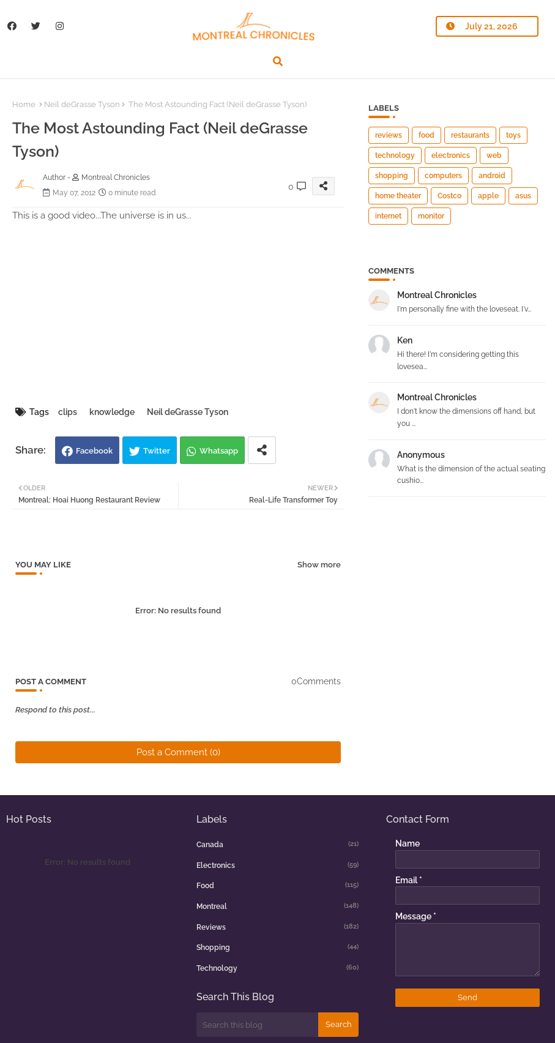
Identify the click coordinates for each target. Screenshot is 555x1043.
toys (513, 135)
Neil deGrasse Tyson (82, 104)
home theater (398, 196)
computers (443, 175)
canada (277, 844)
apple (488, 196)
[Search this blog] (257, 1024)
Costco (449, 196)
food (426, 135)
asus (523, 196)
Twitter (156, 450)
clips (67, 412)
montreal (277, 906)
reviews (388, 135)
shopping (391, 175)
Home (23, 104)
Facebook (94, 450)
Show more (319, 564)
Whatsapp (218, 450)
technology (395, 155)
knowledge (112, 412)
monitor (431, 216)
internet (388, 216)
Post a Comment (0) (178, 752)
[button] (278, 61)
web (494, 155)
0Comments (316, 681)
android (492, 175)
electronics (450, 155)
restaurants (470, 135)
